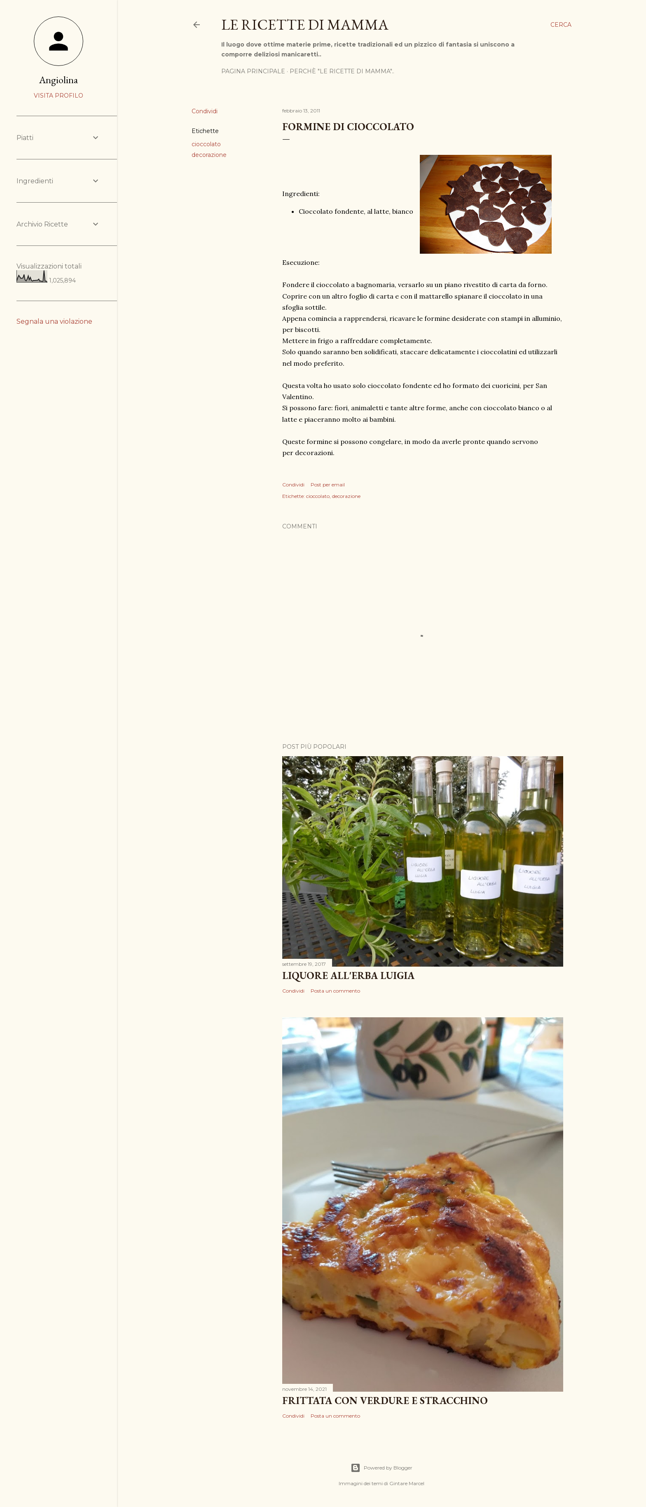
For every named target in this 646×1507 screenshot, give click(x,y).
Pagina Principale (253, 71)
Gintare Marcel (406, 1483)
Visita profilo (58, 95)
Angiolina (58, 79)
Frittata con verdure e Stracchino (385, 1400)
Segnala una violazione (54, 321)
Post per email (328, 484)
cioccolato (206, 144)
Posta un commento (335, 991)
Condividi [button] (205, 111)
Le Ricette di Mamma (305, 24)
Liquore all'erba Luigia (348, 975)
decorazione (209, 155)
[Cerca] (560, 25)
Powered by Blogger (381, 1468)
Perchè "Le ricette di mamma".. (342, 71)
